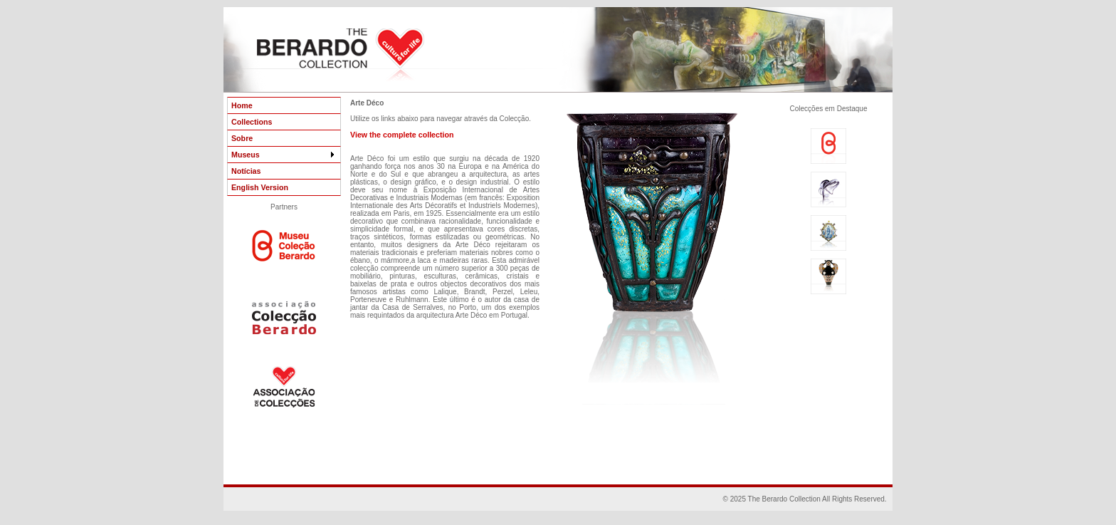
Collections (251, 122)
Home (242, 105)
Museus (284, 154)
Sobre (242, 138)
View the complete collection (401, 134)
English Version (259, 187)
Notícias (245, 171)
